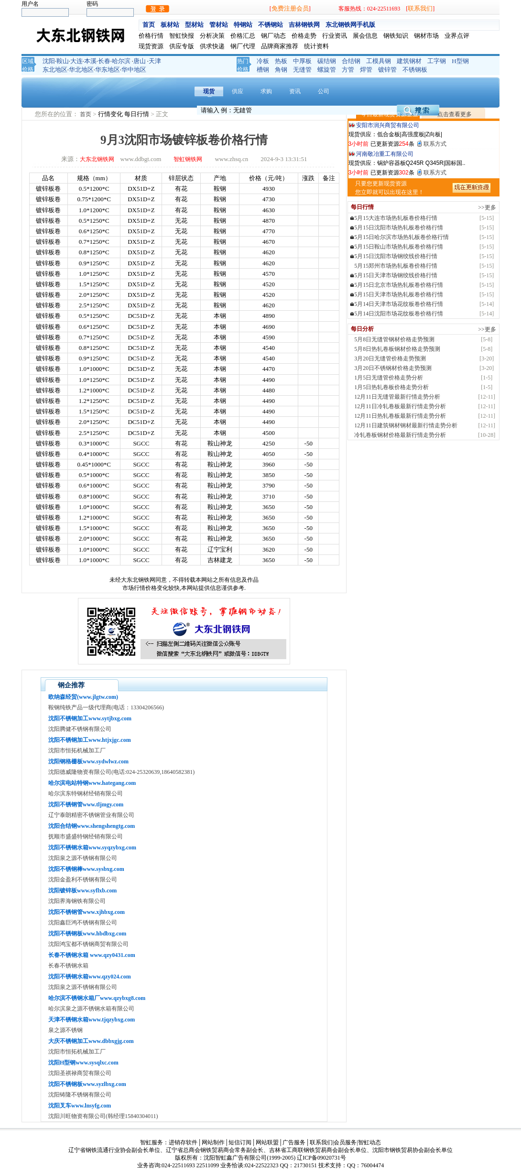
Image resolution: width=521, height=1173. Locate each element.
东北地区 (55, 69)
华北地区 (81, 69)
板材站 (170, 24)
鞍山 (62, 61)
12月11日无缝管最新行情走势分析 (397, 396)
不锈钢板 (414, 69)
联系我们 (420, 8)
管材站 (218, 24)
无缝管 (302, 69)
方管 (348, 69)
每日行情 (137, 114)
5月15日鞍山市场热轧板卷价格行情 (398, 246)
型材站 (194, 24)
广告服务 (293, 1142)
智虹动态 (369, 1142)
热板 (281, 61)
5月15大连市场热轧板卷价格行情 (395, 218)
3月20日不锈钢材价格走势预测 (393, 368)
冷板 (263, 61)
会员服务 (345, 1142)
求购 (266, 91)
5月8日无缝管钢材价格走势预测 (394, 339)
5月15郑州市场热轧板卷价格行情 (395, 265)
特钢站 (243, 24)
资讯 (295, 91)
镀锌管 (387, 69)
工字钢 (436, 61)
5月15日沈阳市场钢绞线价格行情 (395, 256)
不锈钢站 (270, 24)
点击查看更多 (454, 114)
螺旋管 (326, 69)
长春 (104, 61)
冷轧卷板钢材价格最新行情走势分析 (400, 435)
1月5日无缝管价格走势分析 (388, 377)
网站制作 (213, 1142)
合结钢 (351, 61)
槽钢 (263, 69)
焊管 (366, 69)
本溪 (90, 61)
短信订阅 (239, 1142)
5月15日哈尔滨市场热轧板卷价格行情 (401, 237)
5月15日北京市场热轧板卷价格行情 (398, 285)
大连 (76, 61)
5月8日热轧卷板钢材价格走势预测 (397, 349)
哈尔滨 (121, 61)
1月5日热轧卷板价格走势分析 (391, 387)
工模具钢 (378, 61)
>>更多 (487, 207)
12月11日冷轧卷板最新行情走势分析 (400, 406)
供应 (237, 91)
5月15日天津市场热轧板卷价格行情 (398, 294)
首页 (148, 24)
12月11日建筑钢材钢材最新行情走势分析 (405, 425)
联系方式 (434, 144)
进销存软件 (183, 1142)
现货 (209, 91)
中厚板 (302, 61)
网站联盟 (267, 1142)
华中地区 (133, 69)
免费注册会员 (290, 8)
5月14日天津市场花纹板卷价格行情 (398, 304)
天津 (155, 61)
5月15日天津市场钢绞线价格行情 (395, 275)
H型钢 (460, 61)
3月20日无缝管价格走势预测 (390, 358)
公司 (323, 91)
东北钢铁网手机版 (350, 24)
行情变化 (111, 114)
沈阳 (49, 61)
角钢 (281, 69)
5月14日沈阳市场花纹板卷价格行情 (398, 313)
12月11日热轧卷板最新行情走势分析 (400, 416)
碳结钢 (326, 61)
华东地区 (107, 69)
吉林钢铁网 (304, 24)
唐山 (139, 61)
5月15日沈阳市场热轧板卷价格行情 (398, 227)
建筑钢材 (409, 61)
